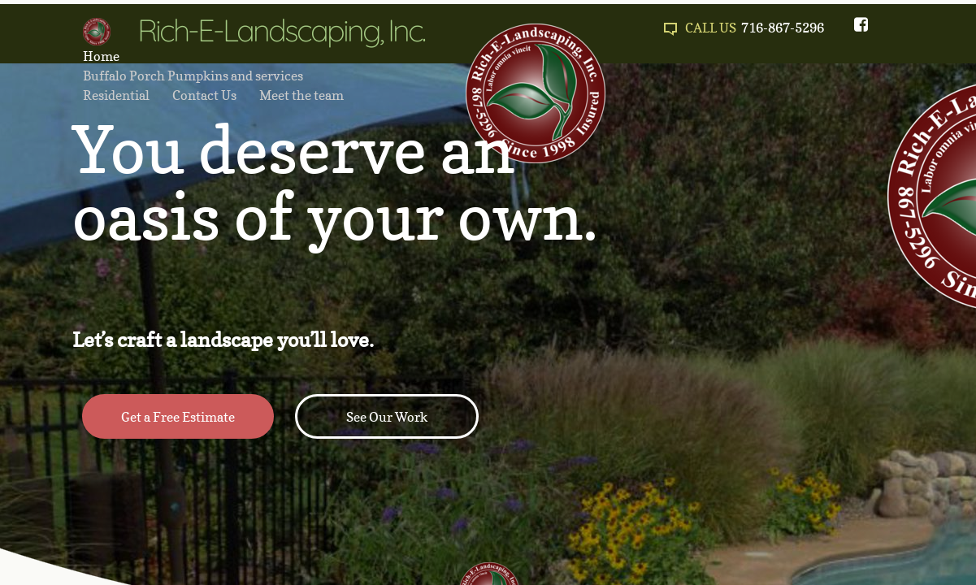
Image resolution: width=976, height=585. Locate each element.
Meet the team (301, 95)
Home (101, 56)
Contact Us (204, 95)
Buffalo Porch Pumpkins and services (193, 75)
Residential (116, 95)
